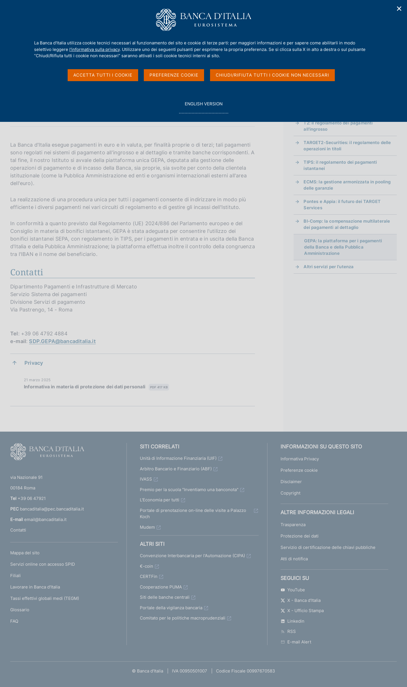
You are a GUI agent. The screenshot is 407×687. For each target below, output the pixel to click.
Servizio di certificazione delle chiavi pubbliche (328, 547)
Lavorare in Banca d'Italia (35, 587)
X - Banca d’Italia (301, 600)
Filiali (15, 575)
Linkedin (292, 621)
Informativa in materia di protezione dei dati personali (96, 387)
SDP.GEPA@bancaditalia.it (62, 341)
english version (203, 107)
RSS (288, 631)
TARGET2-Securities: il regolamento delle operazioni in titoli (347, 145)
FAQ (14, 621)
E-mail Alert (296, 642)
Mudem (147, 527)
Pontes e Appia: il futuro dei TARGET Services (342, 204)
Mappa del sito (25, 552)
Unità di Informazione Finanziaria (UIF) (178, 458)
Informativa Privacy (300, 459)
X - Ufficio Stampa (302, 610)
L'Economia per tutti (159, 500)
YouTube (293, 589)
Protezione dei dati (300, 536)
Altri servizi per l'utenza (329, 266)
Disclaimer (291, 481)
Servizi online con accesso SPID (42, 564)
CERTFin (148, 576)
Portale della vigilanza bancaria (171, 607)
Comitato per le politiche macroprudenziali (182, 618)
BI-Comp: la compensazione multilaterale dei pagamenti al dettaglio (347, 224)
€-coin (146, 566)
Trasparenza (293, 524)
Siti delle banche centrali (165, 597)
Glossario (19, 609)
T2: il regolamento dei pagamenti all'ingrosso (338, 126)
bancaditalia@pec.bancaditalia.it (52, 509)
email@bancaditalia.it (45, 519)
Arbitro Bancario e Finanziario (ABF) (176, 468)
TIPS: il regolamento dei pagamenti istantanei (340, 165)
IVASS (146, 479)
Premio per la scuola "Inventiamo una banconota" (189, 489)
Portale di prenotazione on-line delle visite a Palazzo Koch (193, 514)
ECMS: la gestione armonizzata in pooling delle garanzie (347, 185)
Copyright (290, 493)
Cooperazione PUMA (161, 587)
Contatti (18, 530)
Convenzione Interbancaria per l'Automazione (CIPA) (192, 555)
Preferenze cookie (299, 470)
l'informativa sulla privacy (94, 49)
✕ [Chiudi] (399, 8)
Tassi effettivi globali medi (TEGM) (44, 598)
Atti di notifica (294, 558)
